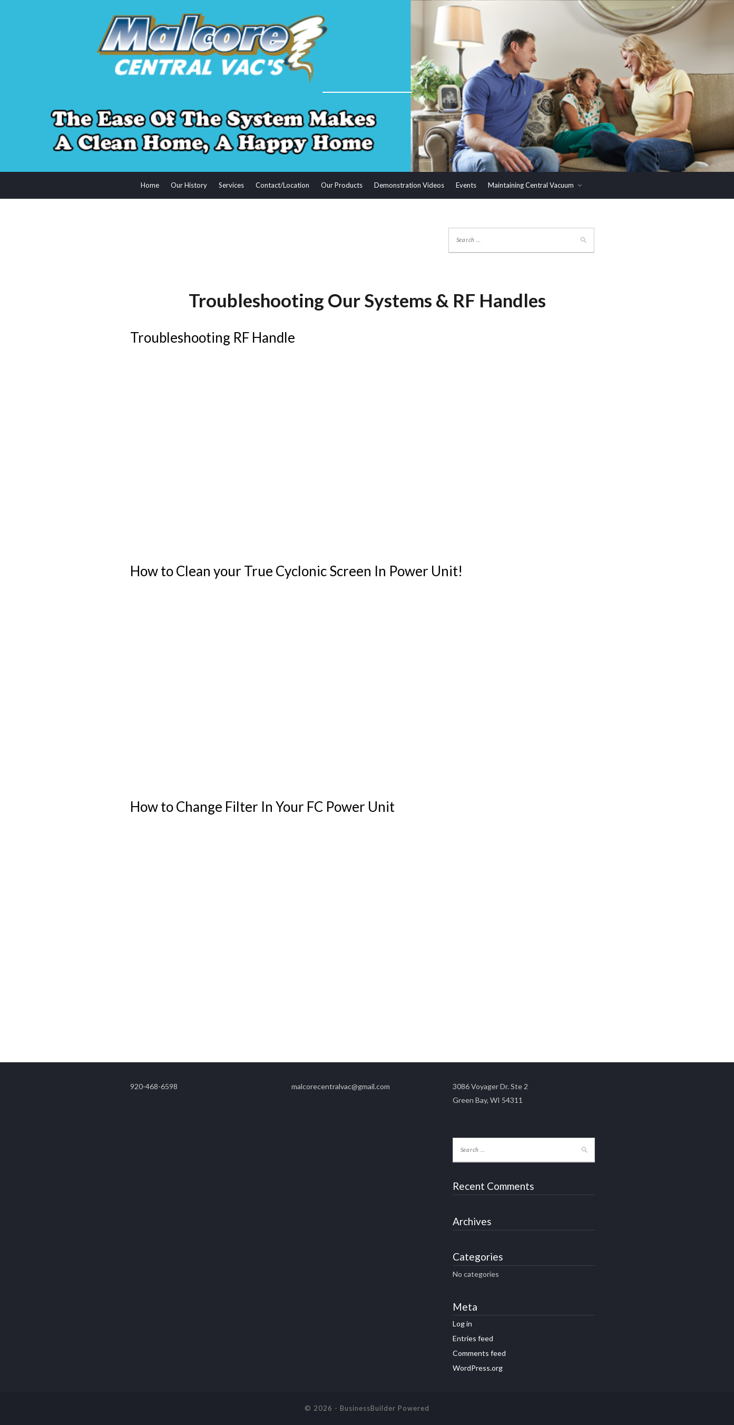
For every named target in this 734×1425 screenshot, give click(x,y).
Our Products (342, 185)
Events (466, 185)
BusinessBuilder (368, 1408)
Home (150, 185)
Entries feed (473, 1338)
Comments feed (479, 1353)
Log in (462, 1323)
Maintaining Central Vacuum (531, 185)
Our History (189, 185)
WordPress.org (478, 1367)
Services (231, 185)
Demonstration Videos (409, 185)
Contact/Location (282, 185)
